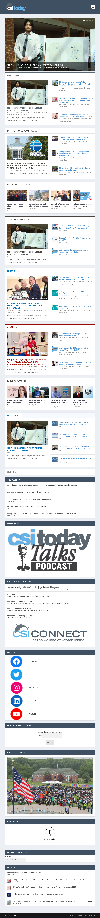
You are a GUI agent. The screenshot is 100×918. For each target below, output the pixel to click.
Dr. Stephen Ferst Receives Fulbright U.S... (59, 402)
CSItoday (14, 915)
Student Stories (57, 68)
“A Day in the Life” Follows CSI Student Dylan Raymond (74, 293)
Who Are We (82, 915)
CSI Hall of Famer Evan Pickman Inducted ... (60, 205)
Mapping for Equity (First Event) (19, 608)
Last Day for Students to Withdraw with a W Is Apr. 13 (28, 492)
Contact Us (73, 915)
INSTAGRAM (33, 688)
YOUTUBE (32, 714)
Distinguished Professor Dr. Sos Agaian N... (80, 402)
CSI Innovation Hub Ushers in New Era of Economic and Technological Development (76, 447)
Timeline (92, 915)
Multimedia (29, 68)
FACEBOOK (33, 661)
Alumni (70, 104)
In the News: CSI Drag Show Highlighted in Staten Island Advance (38, 894)
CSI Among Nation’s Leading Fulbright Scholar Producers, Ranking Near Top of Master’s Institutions (74, 84)
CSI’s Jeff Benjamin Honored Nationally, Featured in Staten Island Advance (74, 278)
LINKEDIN (32, 701)
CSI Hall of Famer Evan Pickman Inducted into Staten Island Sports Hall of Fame (26, 305)
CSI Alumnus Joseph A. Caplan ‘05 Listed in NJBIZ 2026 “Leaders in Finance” (75, 363)
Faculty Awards (82, 119)
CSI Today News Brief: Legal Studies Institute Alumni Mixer (73, 335)
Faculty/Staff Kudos (32, 310)
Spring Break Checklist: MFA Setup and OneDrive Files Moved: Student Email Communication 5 (43, 514)
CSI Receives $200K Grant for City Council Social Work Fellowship (74, 169)
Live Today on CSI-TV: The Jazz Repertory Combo (75, 459)
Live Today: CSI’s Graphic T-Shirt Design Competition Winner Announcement (74, 227)
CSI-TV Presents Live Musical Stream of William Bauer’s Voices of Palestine (74, 423)
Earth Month (12, 594)
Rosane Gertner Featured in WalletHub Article (24, 873)
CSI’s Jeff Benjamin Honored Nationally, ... (38, 401)
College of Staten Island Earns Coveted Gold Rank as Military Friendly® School (74, 138)
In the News (86, 104)
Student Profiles (68, 298)
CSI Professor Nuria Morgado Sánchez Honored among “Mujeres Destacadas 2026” (76, 116)
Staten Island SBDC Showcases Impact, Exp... (15, 206)
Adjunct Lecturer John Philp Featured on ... (82, 205)
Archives (8, 856)
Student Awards (47, 68)
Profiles (87, 296)
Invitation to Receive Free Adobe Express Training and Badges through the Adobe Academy (42, 485)
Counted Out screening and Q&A (19, 601)
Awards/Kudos (20, 68)
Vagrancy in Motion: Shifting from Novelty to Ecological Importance (33, 587)
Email (50, 736)
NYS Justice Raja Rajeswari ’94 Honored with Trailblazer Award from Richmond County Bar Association (76, 100)
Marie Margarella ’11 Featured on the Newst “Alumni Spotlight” (73, 251)
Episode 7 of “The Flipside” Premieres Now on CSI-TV (75, 239)
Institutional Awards (83, 88)
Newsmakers (37, 68)
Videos (65, 68)
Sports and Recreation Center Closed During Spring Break (29, 499)
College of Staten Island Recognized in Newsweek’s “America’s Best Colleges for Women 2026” (74, 154)
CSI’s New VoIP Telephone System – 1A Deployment (27, 506)
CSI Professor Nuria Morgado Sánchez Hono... (15, 402)
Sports (18, 313)
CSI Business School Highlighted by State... (38, 205)
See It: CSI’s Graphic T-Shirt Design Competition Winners (35, 65)
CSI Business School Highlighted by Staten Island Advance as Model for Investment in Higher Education (52, 901)
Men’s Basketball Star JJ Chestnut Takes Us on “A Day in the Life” (75, 307)
